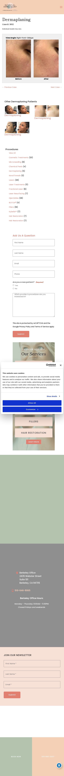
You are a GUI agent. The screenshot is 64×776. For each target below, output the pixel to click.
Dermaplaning (15, 171)
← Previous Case (9, 87)
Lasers (11, 180)
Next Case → (56, 87)
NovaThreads (15, 175)
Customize (32, 409)
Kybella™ (13, 211)
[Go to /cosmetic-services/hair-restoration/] (33, 432)
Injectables (14, 198)
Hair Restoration (16, 216)
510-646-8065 (22, 590)
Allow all (32, 403)
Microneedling (15, 162)
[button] (33, 442)
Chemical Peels (15, 166)
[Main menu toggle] (61, 7)
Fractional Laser (16, 189)
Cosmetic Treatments (18, 157)
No (16, 289)
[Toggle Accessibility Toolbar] (59, 765)
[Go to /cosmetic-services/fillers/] (33, 421)
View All (12, 153)
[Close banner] (60, 365)
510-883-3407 (48, 756)
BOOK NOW (16, 756)
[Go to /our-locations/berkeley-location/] (34, 578)
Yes (16, 285)
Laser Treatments (17, 184)
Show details (52, 396)
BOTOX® (12, 202)
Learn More (33, 442)
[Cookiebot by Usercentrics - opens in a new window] (46, 365)
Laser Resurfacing (16, 193)
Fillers (11, 207)
